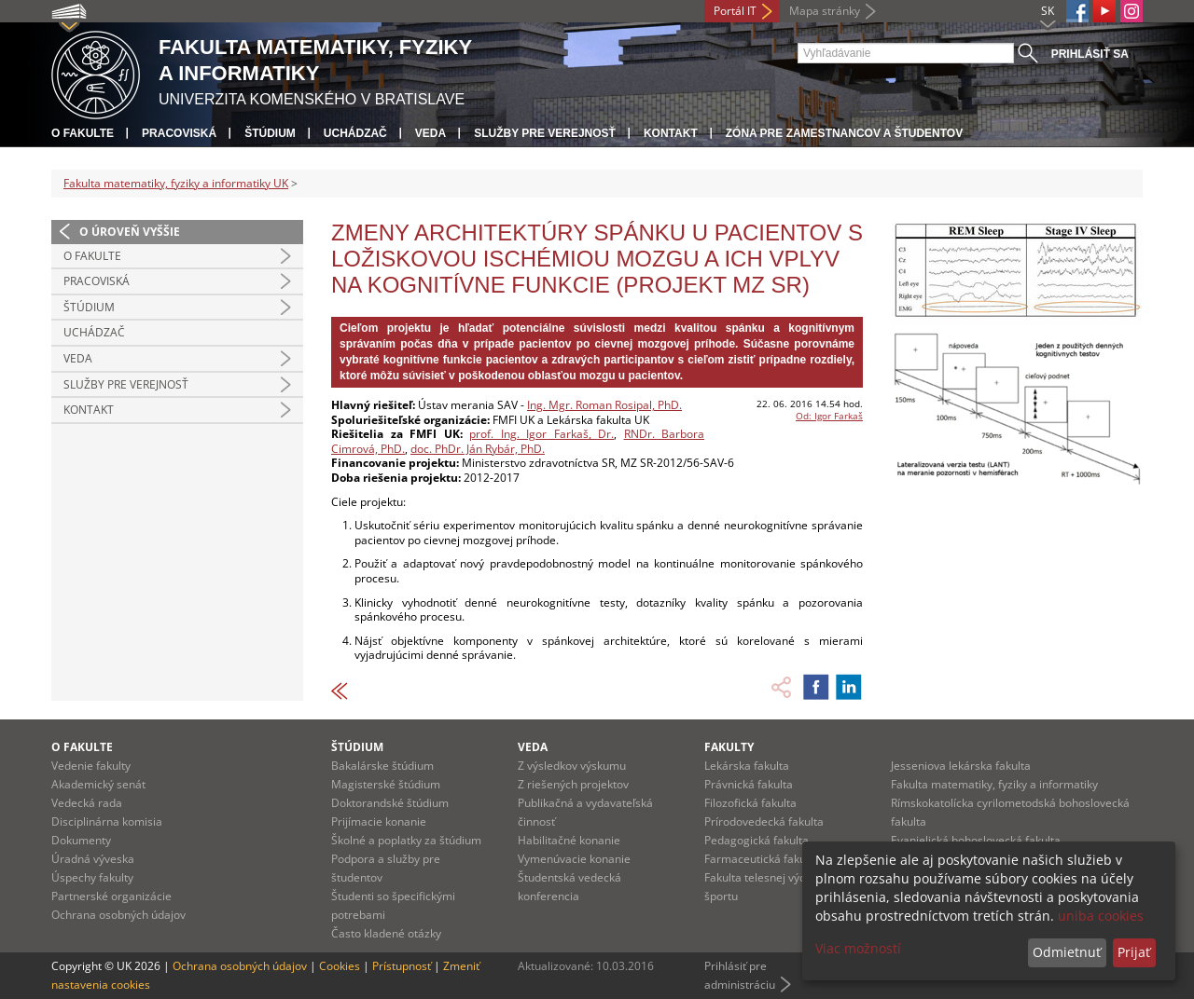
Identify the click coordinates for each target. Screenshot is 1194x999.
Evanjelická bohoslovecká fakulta (976, 840)
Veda (430, 133)
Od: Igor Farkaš (829, 415)
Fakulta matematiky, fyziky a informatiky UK (175, 183)
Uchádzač (355, 133)
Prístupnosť (401, 966)
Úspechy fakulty (92, 877)
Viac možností (858, 948)
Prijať (1134, 952)
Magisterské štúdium (385, 784)
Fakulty (729, 747)
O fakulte (82, 133)
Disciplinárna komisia (106, 821)
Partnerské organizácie (111, 896)
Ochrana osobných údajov (118, 915)
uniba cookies (1101, 915)
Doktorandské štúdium (390, 803)
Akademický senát (98, 784)
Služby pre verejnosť (545, 133)
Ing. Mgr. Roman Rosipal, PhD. (604, 405)
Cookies (339, 966)
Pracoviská (179, 133)
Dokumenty (81, 840)
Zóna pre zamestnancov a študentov (844, 133)
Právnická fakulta (748, 784)
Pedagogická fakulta (756, 840)
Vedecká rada (86, 803)
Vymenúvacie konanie (574, 859)
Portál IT (735, 11)
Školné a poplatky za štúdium (406, 840)
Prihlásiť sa (1090, 54)
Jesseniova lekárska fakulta (961, 765)
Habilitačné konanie (569, 840)
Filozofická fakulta (750, 803)
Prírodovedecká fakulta (764, 821)
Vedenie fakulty (91, 765)
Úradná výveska (92, 859)
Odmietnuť (1067, 952)
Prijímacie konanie (378, 821)
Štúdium (270, 133)
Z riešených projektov (573, 784)
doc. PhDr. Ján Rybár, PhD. (477, 449)
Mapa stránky (824, 11)
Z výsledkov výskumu (572, 765)
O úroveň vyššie (129, 231)
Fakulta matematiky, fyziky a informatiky (994, 784)
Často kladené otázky (386, 933)
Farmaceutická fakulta (761, 859)
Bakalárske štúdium (382, 765)
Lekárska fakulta (746, 765)
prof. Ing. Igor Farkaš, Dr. (541, 434)
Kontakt (671, 133)
